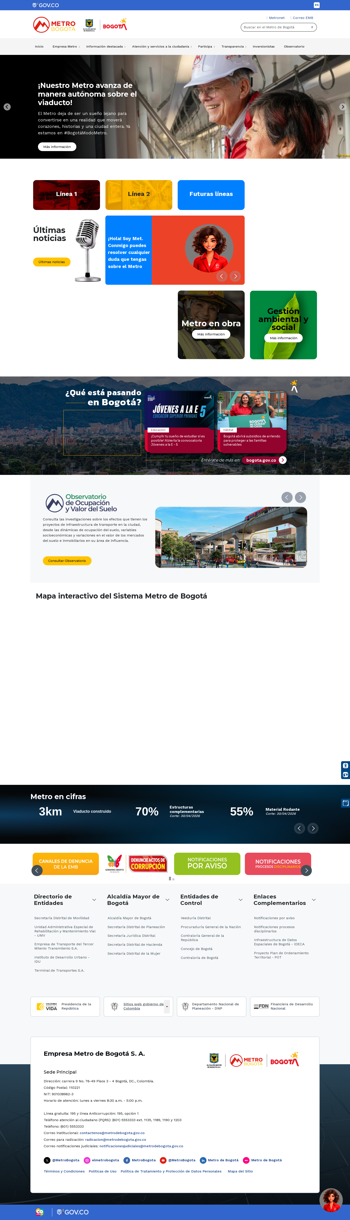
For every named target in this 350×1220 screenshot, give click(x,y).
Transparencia (232, 46)
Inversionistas (264, 46)
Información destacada (104, 46)
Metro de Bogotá (223, 1160)
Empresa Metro (65, 46)
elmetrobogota (105, 1160)
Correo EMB (303, 18)
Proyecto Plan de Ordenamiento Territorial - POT (281, 955)
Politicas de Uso (103, 1171)
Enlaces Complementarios (280, 899)
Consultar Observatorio (67, 561)
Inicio (39, 46)
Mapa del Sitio (240, 1171)
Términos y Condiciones (64, 1171)
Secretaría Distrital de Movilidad (61, 918)
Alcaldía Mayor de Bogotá (133, 899)
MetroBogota (144, 1160)
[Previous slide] (7, 106)
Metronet (277, 18)
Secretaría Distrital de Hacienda (135, 944)
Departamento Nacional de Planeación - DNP (215, 1006)
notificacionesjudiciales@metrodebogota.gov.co (141, 1146)
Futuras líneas (211, 193)
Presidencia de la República (76, 1006)
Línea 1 (66, 193)
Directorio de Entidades (53, 899)
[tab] (169, 158)
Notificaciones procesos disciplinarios (274, 929)
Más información (57, 147)
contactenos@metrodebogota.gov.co (112, 1133)
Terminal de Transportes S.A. (59, 970)
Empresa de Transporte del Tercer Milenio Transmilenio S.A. (64, 946)
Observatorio (294, 46)
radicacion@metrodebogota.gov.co (115, 1139)
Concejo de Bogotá (196, 949)
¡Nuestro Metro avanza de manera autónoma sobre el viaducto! (87, 94)
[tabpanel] (175, 107)
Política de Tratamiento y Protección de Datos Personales (171, 1171)
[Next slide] (342, 106)
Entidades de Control (199, 899)
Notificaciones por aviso (274, 918)
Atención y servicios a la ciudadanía (160, 46)
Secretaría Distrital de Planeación (136, 927)
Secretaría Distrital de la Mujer (134, 953)
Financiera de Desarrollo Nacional (292, 1006)
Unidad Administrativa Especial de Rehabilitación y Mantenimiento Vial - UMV (64, 931)
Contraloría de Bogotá (199, 958)
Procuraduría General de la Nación (211, 927)
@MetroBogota (65, 1160)
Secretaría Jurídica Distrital (131, 935)
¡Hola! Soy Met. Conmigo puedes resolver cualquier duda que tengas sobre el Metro (129, 252)
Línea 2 (139, 193)
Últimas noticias (51, 262)
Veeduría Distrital (196, 918)
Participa (205, 46)
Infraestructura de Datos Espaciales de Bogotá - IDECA (279, 942)
